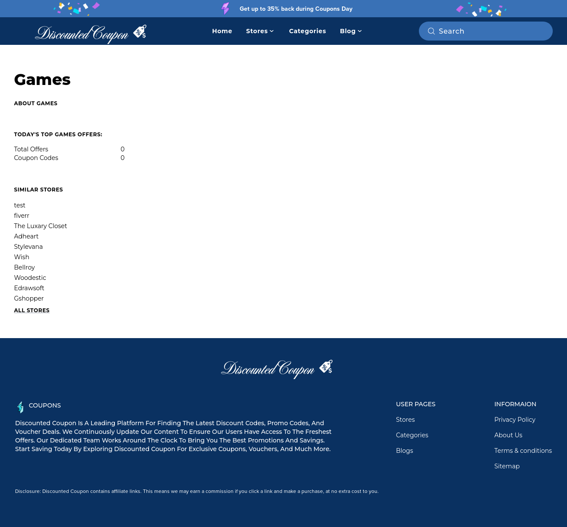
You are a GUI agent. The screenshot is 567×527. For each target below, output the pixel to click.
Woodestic (30, 278)
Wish (21, 257)
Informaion (515, 404)
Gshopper (29, 298)
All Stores (32, 310)
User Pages (416, 404)
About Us (508, 435)
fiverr (21, 216)
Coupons (45, 405)
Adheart (26, 236)
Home (222, 31)
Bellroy (24, 267)
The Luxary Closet (40, 226)
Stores (405, 419)
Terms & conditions (523, 451)
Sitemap (507, 466)
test (19, 205)
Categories (307, 31)
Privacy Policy (514, 419)
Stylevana (28, 247)
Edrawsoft (29, 288)
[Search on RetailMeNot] (492, 31)
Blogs (404, 451)
